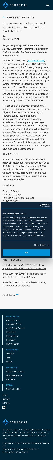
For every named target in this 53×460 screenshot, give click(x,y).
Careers (5, 399)
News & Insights (13, 389)
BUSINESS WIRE (36, 60)
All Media (8, 294)
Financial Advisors (14, 375)
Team (8, 357)
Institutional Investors (15, 371)
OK (26, 253)
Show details (40, 245)
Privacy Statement (27, 449)
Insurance (10, 340)
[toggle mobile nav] (48, 5)
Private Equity (12, 336)
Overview (10, 353)
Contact (5, 403)
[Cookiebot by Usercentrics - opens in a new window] (39, 205)
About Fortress (12, 320)
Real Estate (11, 332)
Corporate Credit (13, 324)
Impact (9, 361)
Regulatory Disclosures (15, 452)
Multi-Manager (12, 344)
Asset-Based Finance (15, 328)
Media (5, 395)
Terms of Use (9, 449)
